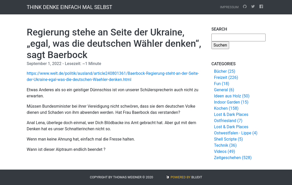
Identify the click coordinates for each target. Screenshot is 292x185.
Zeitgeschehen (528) (233, 157)
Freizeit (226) (226, 77)
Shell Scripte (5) (228, 139)
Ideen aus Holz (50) (231, 96)
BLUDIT (196, 177)
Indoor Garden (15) (231, 102)
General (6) (224, 89)
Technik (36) (225, 145)
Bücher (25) (224, 71)
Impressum (229, 7)
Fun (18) (221, 83)
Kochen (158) (226, 108)
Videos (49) (224, 151)
